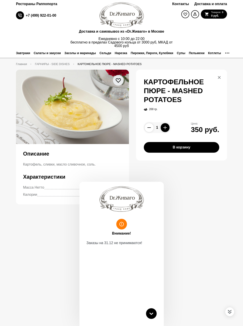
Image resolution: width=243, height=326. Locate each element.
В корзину (181, 147)
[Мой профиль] (195, 14)
